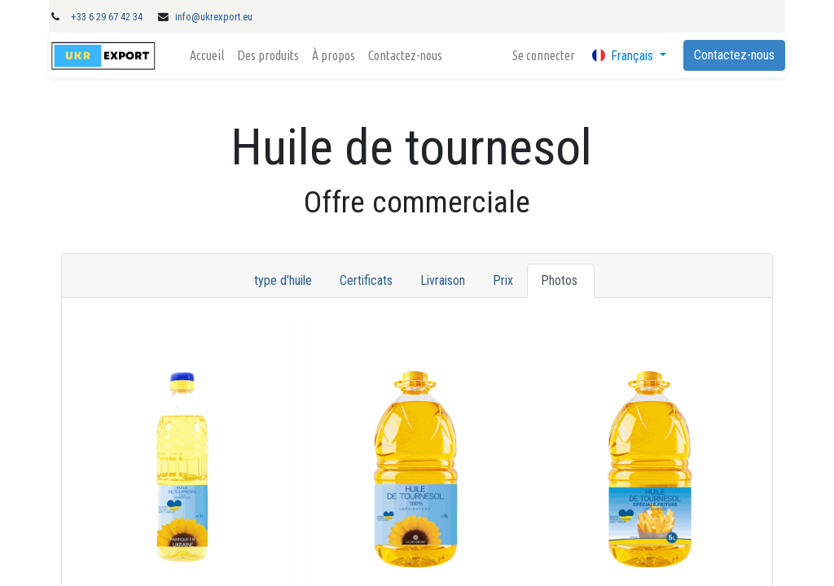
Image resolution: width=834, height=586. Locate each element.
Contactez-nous (734, 55)
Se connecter (543, 55)
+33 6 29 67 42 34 (107, 17)
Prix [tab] (503, 280)
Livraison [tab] (442, 280)
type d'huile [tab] (283, 280)
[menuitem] (206, 55)
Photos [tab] (561, 280)
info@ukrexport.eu (213, 17)
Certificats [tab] (366, 280)
